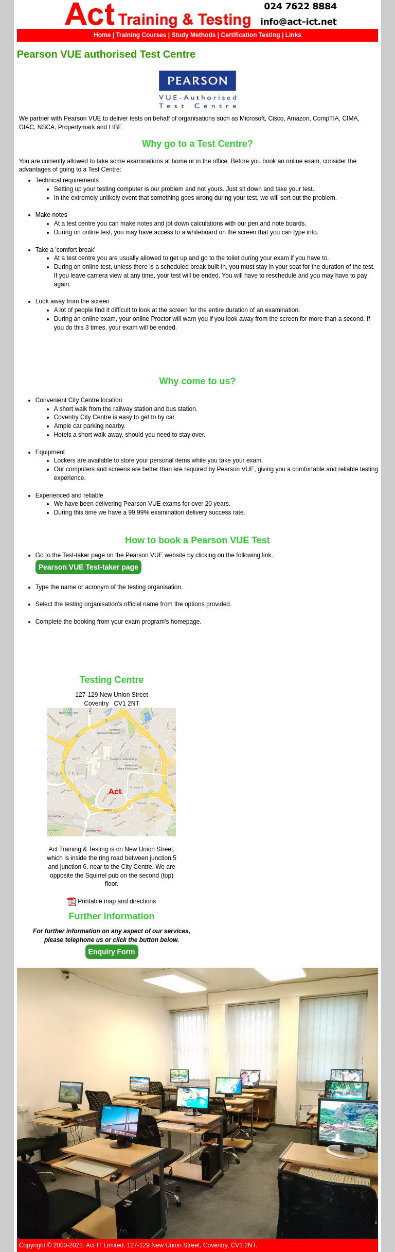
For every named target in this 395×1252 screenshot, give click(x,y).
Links (293, 35)
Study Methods (193, 35)
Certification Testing (251, 35)
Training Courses (141, 35)
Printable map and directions (117, 901)
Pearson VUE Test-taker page (88, 567)
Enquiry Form (111, 952)
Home (102, 35)
